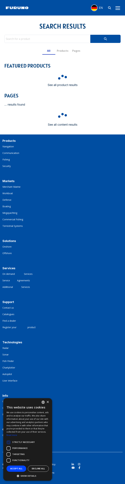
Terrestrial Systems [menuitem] (12, 225)
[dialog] (27, 439)
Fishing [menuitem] (6, 159)
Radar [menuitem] (5, 348)
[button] (28, 475)
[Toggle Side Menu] (117, 7)
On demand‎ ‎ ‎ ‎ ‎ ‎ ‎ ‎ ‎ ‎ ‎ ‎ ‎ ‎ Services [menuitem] (17, 273)
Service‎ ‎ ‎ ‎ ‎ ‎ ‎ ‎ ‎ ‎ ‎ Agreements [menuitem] (16, 280)
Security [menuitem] (6, 166)
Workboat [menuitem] (7, 193)
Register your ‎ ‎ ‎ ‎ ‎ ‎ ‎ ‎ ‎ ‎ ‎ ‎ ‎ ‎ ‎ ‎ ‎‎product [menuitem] (19, 327)
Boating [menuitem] (6, 206)
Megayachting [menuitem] (9, 212)
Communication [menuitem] (10, 153)
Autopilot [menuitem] (7, 374)
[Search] (109, 8)
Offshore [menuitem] (7, 253)
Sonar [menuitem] (5, 354)
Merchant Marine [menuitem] (11, 186)
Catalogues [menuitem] (8, 314)
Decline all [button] (38, 468)
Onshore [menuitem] (7, 246)
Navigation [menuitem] (8, 146)
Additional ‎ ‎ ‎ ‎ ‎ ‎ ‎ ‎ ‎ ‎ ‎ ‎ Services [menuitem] (16, 287)
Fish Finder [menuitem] (8, 361)
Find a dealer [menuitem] (9, 320)
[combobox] (43, 402)
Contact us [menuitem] (8, 307)
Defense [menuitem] (6, 199)
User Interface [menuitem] (9, 380)
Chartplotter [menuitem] (8, 367)
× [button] (47, 402)
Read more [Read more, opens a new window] (12, 435)
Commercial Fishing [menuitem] (12, 219)
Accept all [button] (16, 468)
